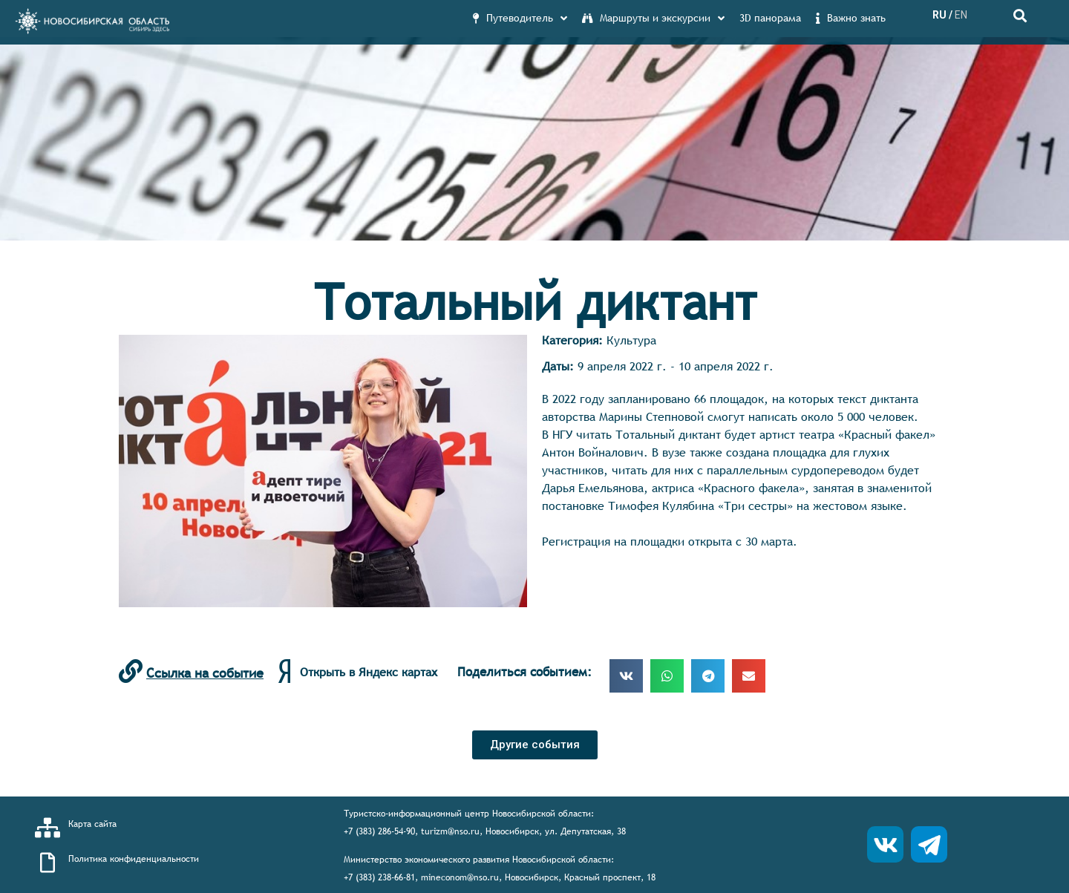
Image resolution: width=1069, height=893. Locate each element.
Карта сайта (92, 824)
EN (961, 15)
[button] (535, 744)
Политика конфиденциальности (133, 859)
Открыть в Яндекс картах (368, 672)
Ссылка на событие (205, 672)
